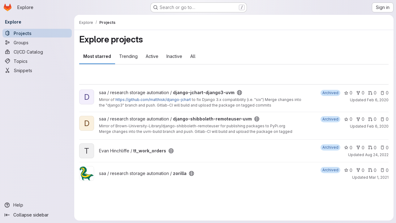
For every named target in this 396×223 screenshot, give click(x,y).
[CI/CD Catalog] (37, 51)
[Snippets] (37, 70)
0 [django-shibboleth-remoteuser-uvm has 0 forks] (360, 119)
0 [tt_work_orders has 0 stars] (348, 147)
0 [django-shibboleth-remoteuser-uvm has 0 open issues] (384, 119)
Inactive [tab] (174, 56)
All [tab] (193, 56)
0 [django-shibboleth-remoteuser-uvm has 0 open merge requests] (372, 119)
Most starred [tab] (97, 56)
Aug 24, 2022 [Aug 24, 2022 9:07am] (377, 154)
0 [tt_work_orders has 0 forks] (360, 147)
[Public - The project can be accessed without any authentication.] (239, 92)
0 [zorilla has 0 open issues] (384, 170)
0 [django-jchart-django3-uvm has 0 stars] (348, 92)
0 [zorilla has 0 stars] (348, 170)
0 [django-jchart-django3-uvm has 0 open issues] (384, 92)
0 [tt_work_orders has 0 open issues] (384, 147)
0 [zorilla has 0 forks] (360, 170)
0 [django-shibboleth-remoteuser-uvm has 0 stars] (348, 119)
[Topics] (37, 61)
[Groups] (37, 42)
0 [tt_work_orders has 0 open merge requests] (372, 147)
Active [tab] (152, 56)
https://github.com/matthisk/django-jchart (153, 99)
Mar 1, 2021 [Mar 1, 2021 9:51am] (379, 177)
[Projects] (37, 33)
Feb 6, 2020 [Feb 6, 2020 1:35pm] (378, 100)
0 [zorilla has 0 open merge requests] (372, 170)
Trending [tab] (128, 56)
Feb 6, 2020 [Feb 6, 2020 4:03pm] (378, 126)
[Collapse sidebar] (37, 215)
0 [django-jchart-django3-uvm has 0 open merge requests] (372, 92)
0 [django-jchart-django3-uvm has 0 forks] (360, 92)
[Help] (37, 205)
